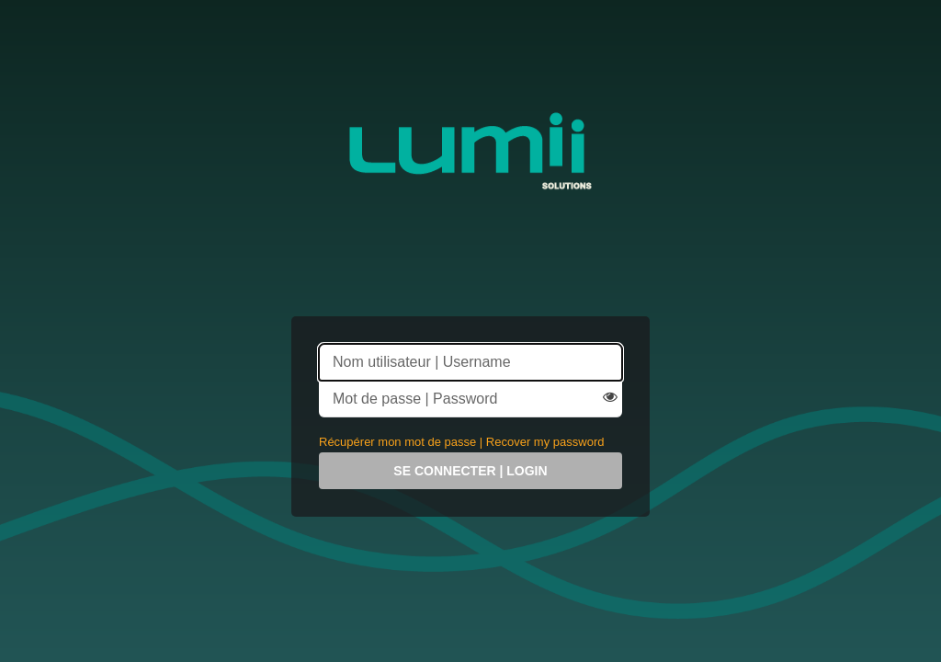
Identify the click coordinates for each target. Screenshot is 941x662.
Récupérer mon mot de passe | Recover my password (461, 442)
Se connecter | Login (470, 470)
